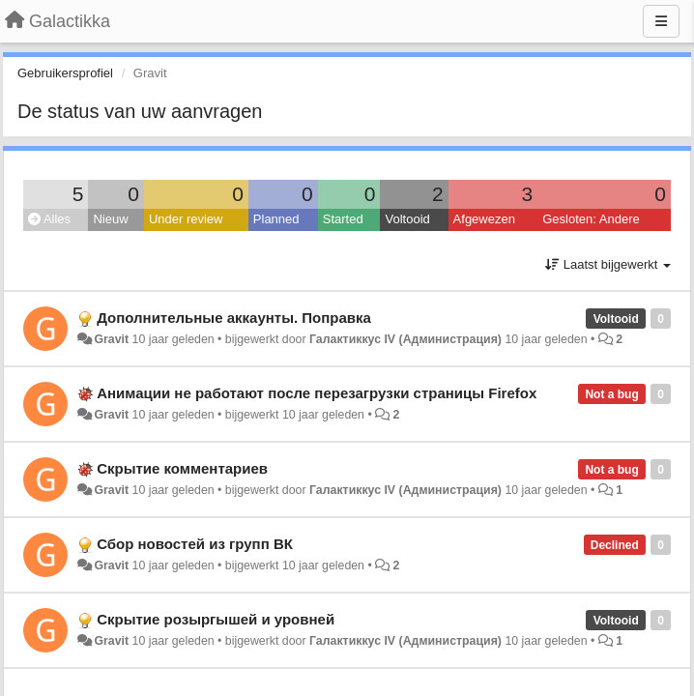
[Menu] (661, 21)
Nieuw (110, 219)
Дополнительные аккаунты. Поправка (234, 317)
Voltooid (407, 219)
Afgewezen (484, 219)
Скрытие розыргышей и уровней (215, 619)
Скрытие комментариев (182, 468)
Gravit (111, 339)
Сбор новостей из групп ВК (195, 544)
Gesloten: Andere (590, 219)
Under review (186, 219)
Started (343, 219)
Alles (49, 219)
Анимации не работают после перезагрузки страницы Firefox (316, 393)
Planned (276, 219)
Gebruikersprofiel (65, 73)
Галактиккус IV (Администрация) (405, 339)
